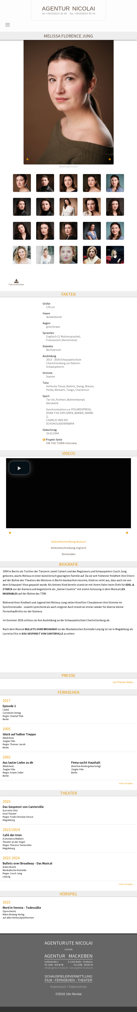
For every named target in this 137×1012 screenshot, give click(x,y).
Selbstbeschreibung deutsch (68, 541)
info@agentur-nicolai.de (56, 967)
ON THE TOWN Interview (61, 443)
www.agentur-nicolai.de (81, 967)
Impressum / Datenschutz (68, 987)
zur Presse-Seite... (123, 682)
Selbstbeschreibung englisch (68, 548)
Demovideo (68, 554)
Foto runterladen (16, 282)
